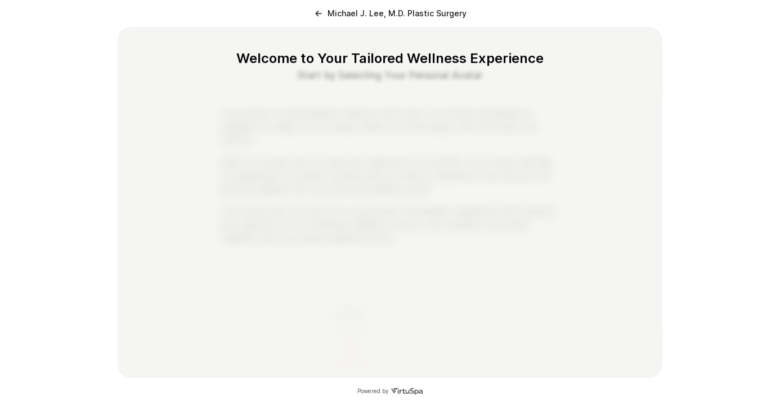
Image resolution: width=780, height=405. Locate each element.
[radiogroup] (390, 309)
